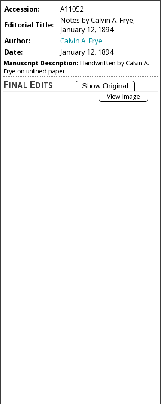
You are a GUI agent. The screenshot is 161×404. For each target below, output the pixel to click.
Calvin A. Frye (81, 41)
